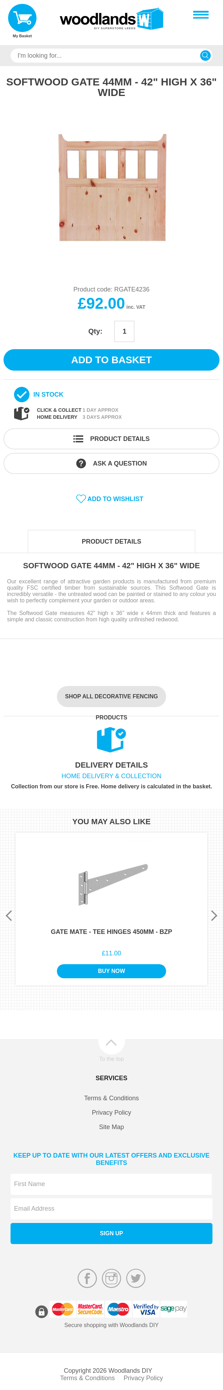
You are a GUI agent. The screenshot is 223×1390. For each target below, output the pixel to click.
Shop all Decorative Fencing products (111, 700)
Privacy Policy (111, 1112)
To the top (111, 1059)
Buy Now (111, 971)
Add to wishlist (115, 498)
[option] (111, 186)
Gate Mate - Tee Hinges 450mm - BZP (111, 931)
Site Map (111, 1126)
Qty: (95, 331)
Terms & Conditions (111, 1098)
